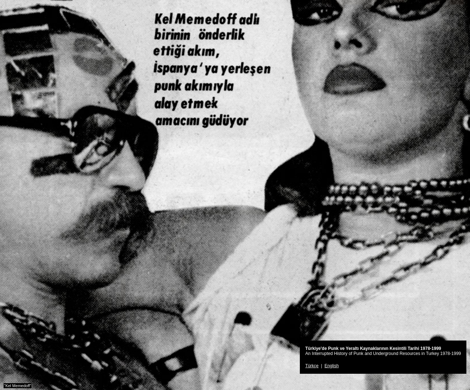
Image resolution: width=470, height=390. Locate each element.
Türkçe (312, 365)
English (331, 365)
